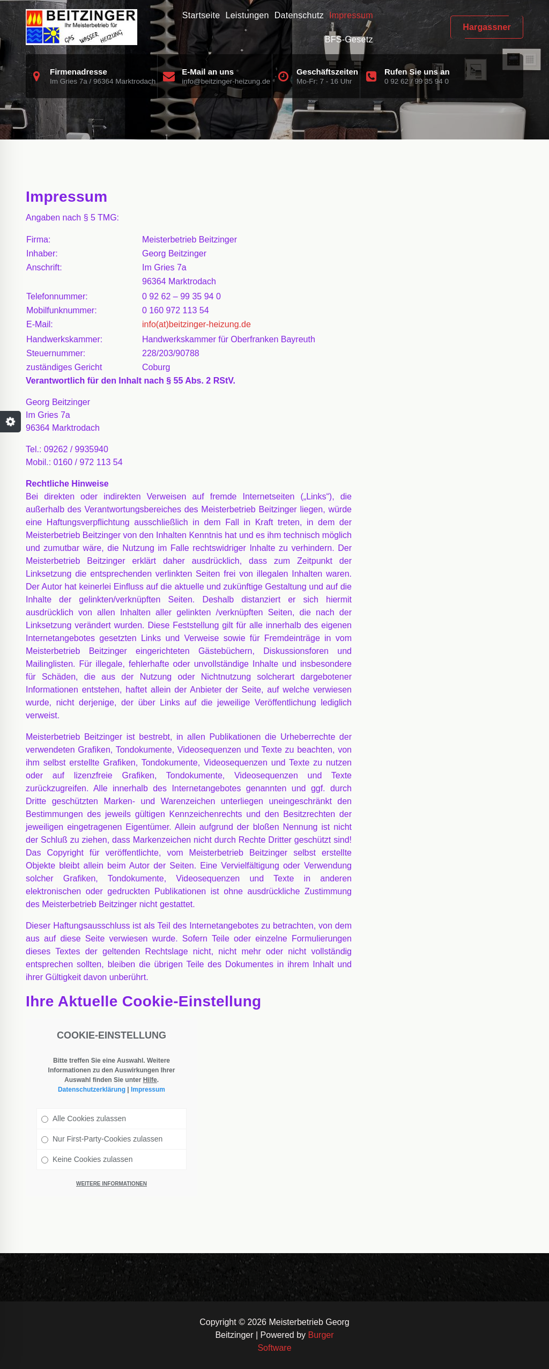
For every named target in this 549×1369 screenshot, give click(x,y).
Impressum (351, 15)
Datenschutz (299, 15)
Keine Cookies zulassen (86, 1159)
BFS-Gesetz (349, 39)
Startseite (201, 15)
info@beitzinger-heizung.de (226, 81)
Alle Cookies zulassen (83, 1118)
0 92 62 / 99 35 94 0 (416, 81)
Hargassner (487, 27)
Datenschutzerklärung (91, 1089)
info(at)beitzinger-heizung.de (196, 324)
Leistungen (247, 15)
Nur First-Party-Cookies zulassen (101, 1139)
